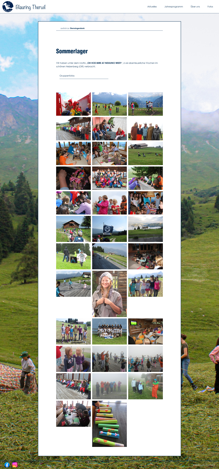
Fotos (210, 6)
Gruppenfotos (66, 75)
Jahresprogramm (173, 6)
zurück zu (73, 28)
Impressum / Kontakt (204, 465)
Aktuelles (152, 6)
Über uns (195, 6)
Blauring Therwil (23, 6)
